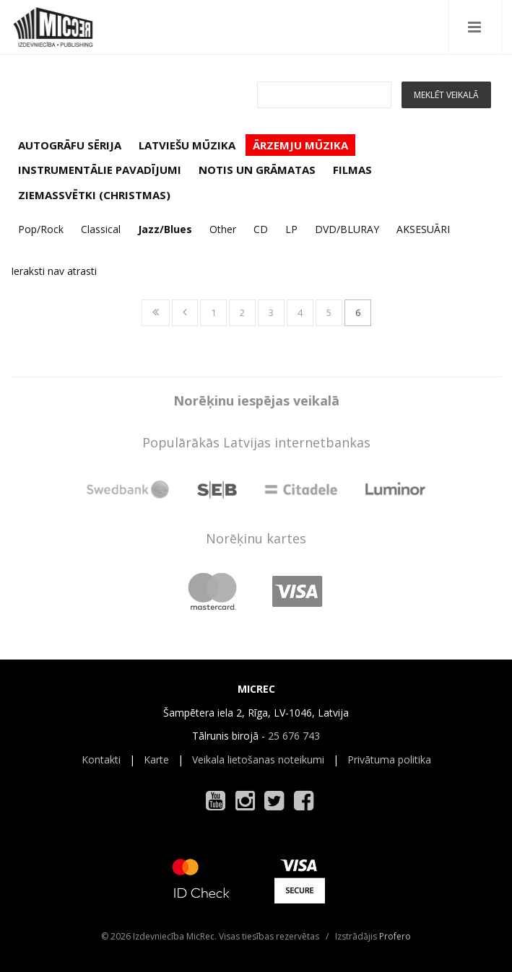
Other (222, 229)
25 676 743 (294, 736)
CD (260, 229)
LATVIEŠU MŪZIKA (187, 145)
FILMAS (352, 169)
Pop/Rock (41, 229)
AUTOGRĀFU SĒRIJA (69, 145)
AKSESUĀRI (423, 229)
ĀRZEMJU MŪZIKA (300, 145)
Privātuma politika (389, 759)
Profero (395, 936)
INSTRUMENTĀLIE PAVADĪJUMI (99, 169)
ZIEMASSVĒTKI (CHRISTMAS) (94, 195)
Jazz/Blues (165, 229)
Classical (101, 229)
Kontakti (101, 759)
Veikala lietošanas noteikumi (258, 759)
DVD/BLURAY (347, 229)
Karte (156, 759)
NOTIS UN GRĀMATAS (257, 169)
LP (291, 229)
